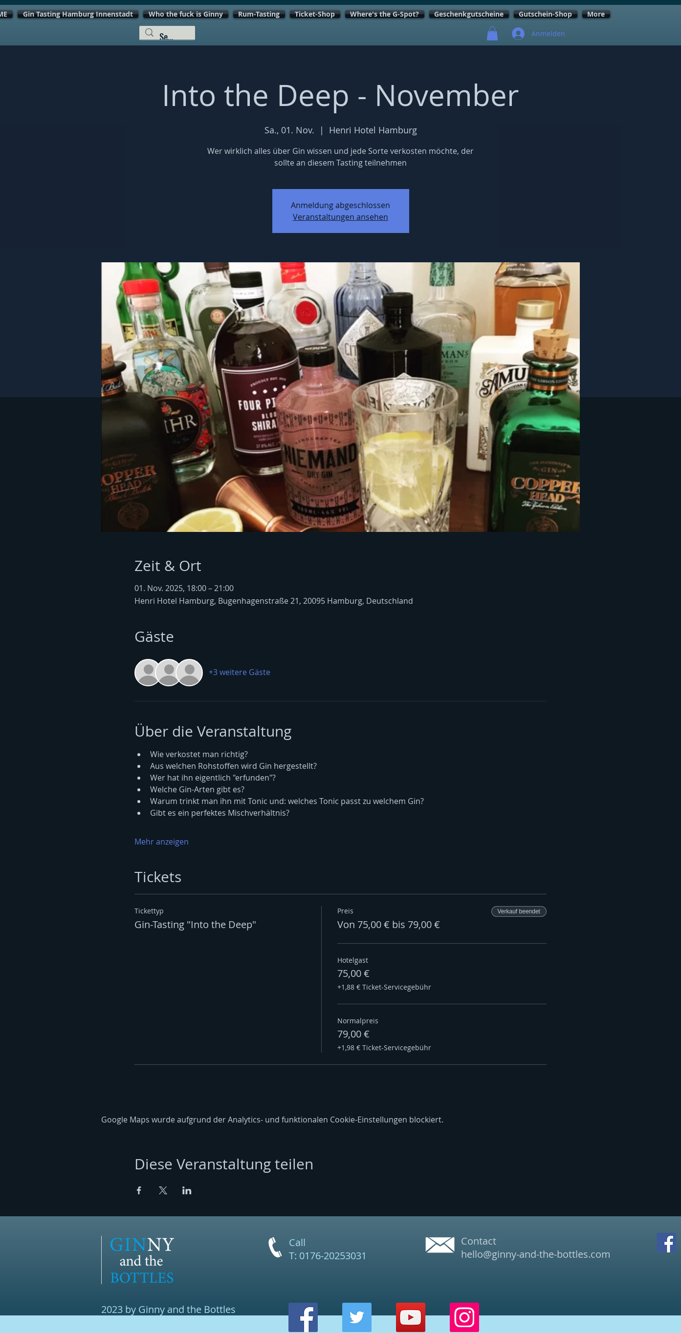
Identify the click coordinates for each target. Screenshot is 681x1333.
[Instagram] (464, 1317)
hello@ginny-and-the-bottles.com (536, 1254)
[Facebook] (303, 1317)
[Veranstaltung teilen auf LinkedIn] (187, 1190)
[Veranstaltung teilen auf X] (163, 1190)
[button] (492, 33)
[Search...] (167, 36)
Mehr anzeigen (161, 841)
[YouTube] (410, 1317)
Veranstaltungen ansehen (340, 217)
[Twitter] (357, 1317)
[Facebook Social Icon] (666, 1242)
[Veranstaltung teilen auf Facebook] (139, 1190)
